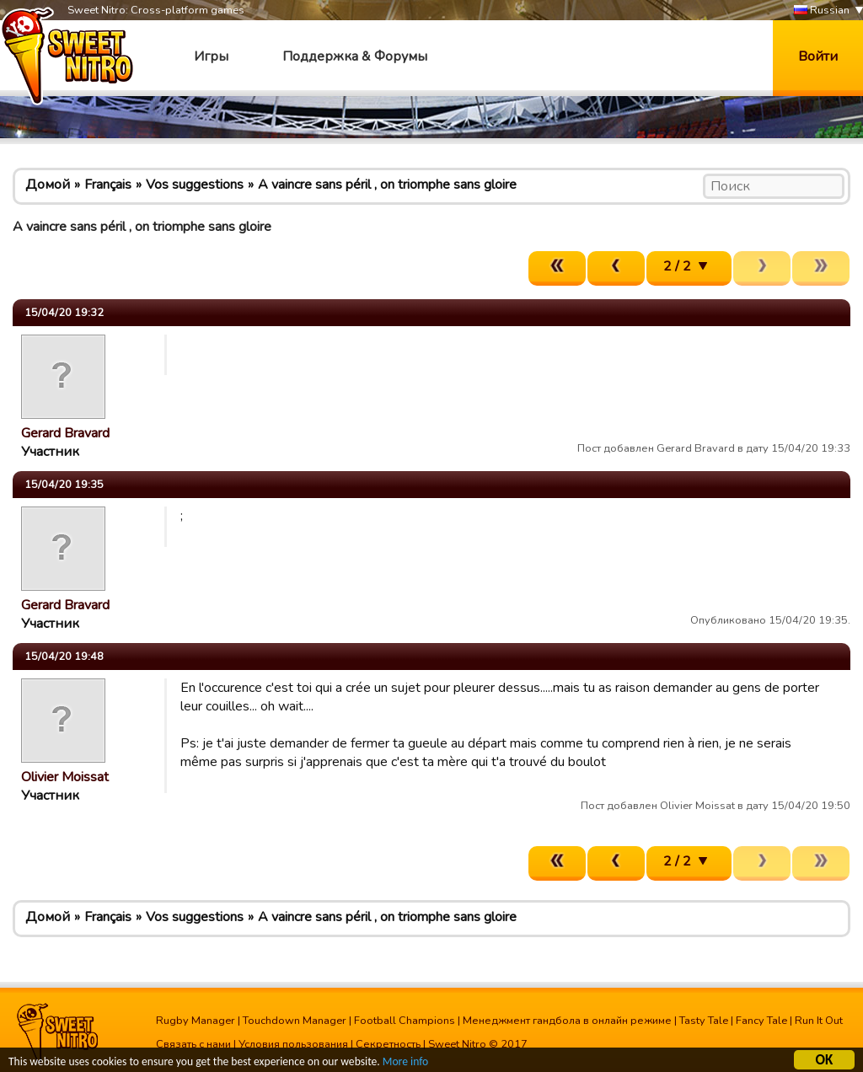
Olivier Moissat (65, 777)
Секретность (388, 1044)
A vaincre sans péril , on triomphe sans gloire (387, 184)
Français (107, 184)
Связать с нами (193, 1044)
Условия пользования (293, 1044)
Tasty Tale (703, 1020)
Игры (211, 56)
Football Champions (404, 1020)
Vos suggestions (195, 184)
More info (405, 1062)
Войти (818, 56)
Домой (47, 184)
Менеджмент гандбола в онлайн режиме (567, 1020)
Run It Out (819, 1020)
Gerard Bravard (65, 433)
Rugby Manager (195, 1020)
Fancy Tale (761, 1020)
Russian (822, 11)
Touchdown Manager (294, 1020)
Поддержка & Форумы (354, 56)
